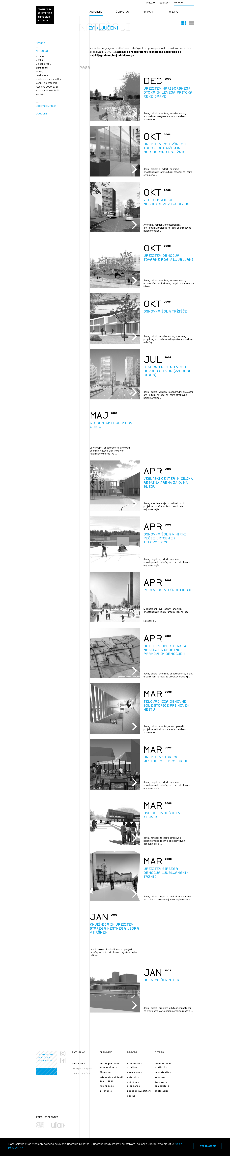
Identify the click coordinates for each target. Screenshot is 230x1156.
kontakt (40, 94)
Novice (40, 43)
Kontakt (165, 3)
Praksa (148, 11)
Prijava (150, 3)
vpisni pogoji (107, 1085)
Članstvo (122, 11)
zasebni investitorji (139, 1090)
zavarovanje (134, 1072)
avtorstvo (133, 1077)
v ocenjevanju (43, 63)
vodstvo (160, 1077)
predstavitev (163, 1072)
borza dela (78, 1063)
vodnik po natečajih (47, 82)
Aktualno (96, 11)
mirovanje (106, 1090)
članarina (105, 1072)
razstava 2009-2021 (47, 86)
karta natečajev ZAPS (48, 90)
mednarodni (42, 75)
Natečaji (42, 50)
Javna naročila (81, 1073)
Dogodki (41, 113)
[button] (183, 23)
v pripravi (41, 56)
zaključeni (42, 67)
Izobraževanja (46, 106)
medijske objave (82, 1068)
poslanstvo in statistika (48, 79)
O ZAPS (173, 11)
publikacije (162, 1090)
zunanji (39, 71)
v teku (39, 60)
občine (131, 1095)
